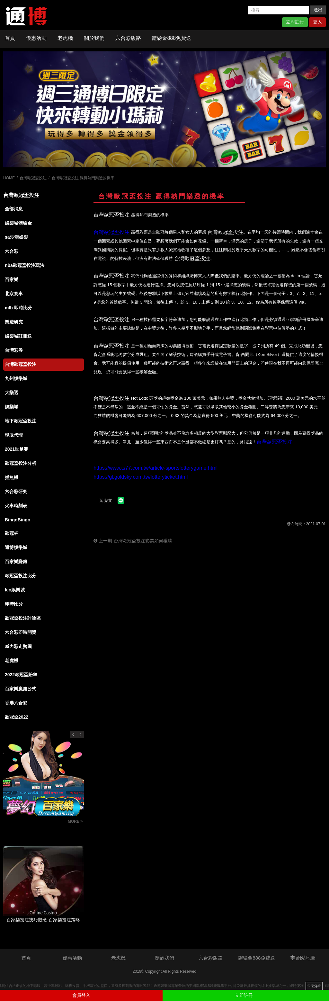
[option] (164, 109)
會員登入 (81, 995)
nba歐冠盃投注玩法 (24, 265)
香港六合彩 (16, 702)
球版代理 (14, 435)
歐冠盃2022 (16, 717)
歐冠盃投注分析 (20, 463)
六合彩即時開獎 (20, 632)
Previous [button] (73, 734)
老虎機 (65, 38)
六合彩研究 (16, 491)
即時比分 (14, 604)
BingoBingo (17, 519)
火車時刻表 (16, 505)
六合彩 (11, 251)
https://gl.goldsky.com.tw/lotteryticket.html (140, 477)
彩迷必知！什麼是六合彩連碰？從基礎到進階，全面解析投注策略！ (34, 822)
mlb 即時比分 (18, 307)
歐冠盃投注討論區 (23, 618)
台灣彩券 (14, 350)
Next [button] (80, 734)
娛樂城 (11, 406)
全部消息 (14, 208)
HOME (9, 178)
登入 (317, 21)
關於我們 (94, 38)
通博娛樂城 (16, 547)
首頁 (10, 38)
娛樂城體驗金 (18, 223)
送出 (318, 9)
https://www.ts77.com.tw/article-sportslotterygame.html (155, 468)
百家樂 (11, 279)
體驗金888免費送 (171, 38)
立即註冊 (295, 21)
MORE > (75, 821)
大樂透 (11, 392)
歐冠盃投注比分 (20, 575)
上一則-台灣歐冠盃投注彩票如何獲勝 (132, 540)
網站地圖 (303, 958)
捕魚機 (11, 477)
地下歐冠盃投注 (20, 420)
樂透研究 (14, 321)
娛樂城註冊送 (18, 336)
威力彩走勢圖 (18, 646)
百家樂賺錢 (16, 561)
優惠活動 (36, 38)
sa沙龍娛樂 (16, 237)
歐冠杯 (11, 533)
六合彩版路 (128, 38)
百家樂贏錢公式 (20, 688)
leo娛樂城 (15, 589)
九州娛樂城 (16, 378)
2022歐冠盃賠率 (21, 674)
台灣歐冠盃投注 (33, 178)
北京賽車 (14, 293)
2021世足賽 (16, 449)
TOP (314, 986)
